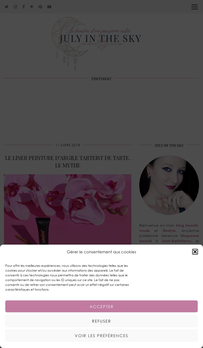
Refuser (101, 321)
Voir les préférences (101, 335)
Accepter (102, 306)
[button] (195, 251)
